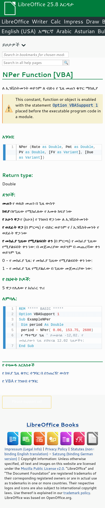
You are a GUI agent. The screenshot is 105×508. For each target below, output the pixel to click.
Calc (55, 21)
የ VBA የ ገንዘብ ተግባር (20, 380)
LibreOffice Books (52, 423)
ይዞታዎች (10, 44)
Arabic (64, 31)
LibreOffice (15, 21)
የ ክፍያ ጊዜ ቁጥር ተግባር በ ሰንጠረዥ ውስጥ (35, 372)
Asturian (84, 31)
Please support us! (27, 400)
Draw (92, 21)
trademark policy (76, 491)
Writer (40, 21)
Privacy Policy (56, 448)
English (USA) (18, 31)
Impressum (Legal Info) (23, 448)
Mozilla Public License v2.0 (42, 467)
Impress (73, 21)
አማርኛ (45, 31)
